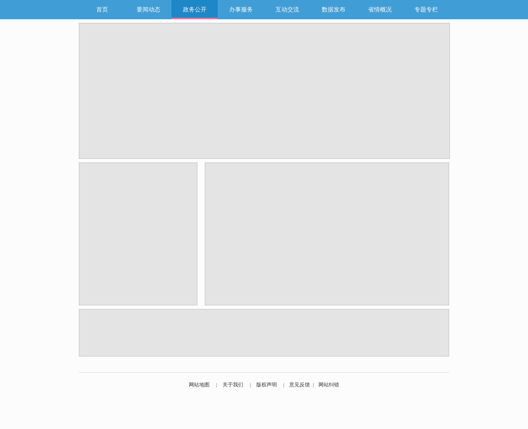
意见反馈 (299, 385)
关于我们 (233, 385)
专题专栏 (426, 9)
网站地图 (199, 385)
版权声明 (266, 385)
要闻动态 (148, 9)
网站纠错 (328, 385)
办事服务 (241, 9)
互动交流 (287, 9)
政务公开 (195, 9)
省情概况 (380, 9)
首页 (102, 9)
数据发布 (333, 9)
